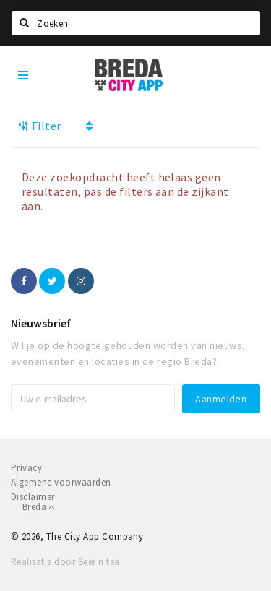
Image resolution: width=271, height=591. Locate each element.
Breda (38, 507)
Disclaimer (33, 497)
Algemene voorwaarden (61, 482)
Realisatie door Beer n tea (65, 562)
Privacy (26, 468)
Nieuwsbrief (41, 323)
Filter (39, 125)
